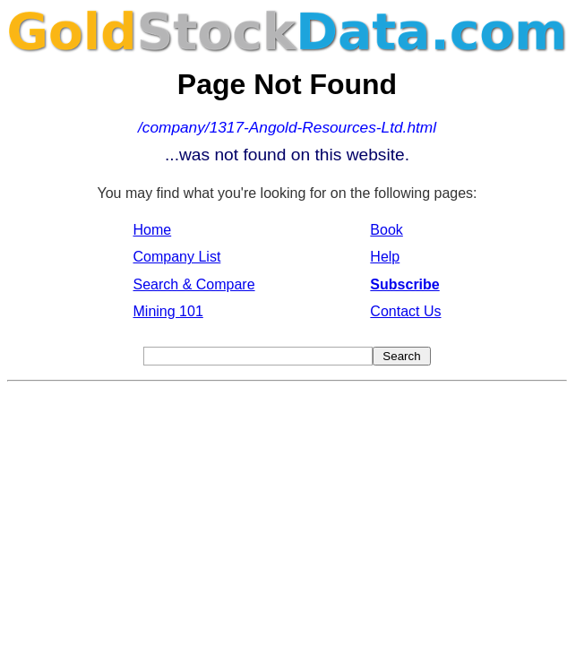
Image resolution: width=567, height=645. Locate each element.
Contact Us (405, 311)
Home (152, 229)
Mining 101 (168, 311)
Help (384, 256)
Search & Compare (194, 284)
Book (386, 229)
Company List (177, 256)
